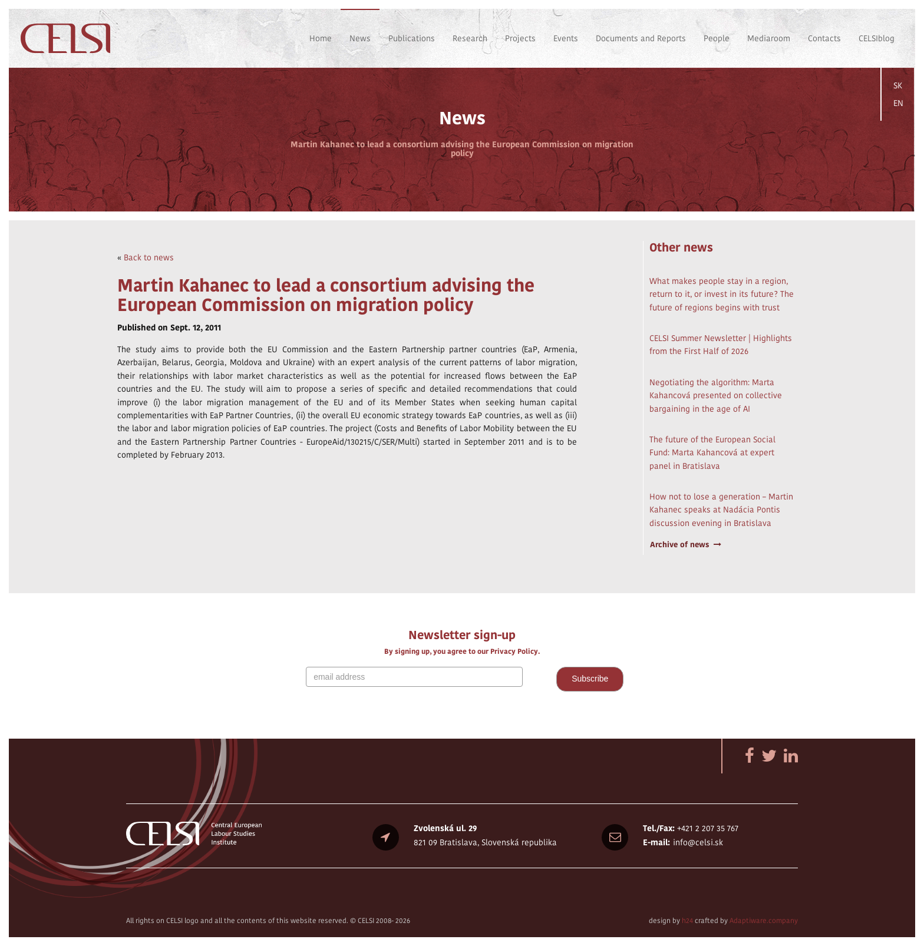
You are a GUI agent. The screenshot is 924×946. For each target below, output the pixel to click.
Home (320, 38)
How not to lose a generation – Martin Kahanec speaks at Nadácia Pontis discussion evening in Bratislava (721, 510)
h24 (687, 920)
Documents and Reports (641, 38)
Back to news (149, 257)
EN (898, 103)
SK (897, 85)
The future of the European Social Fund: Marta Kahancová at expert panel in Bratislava (712, 453)
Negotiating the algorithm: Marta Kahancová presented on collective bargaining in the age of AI (715, 395)
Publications (411, 38)
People (717, 38)
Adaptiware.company (764, 920)
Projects (520, 38)
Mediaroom (768, 38)
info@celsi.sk (698, 842)
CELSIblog (877, 38)
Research (470, 38)
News (360, 38)
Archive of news (685, 544)
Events (565, 38)
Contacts (824, 38)
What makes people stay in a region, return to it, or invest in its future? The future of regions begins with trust (721, 294)
